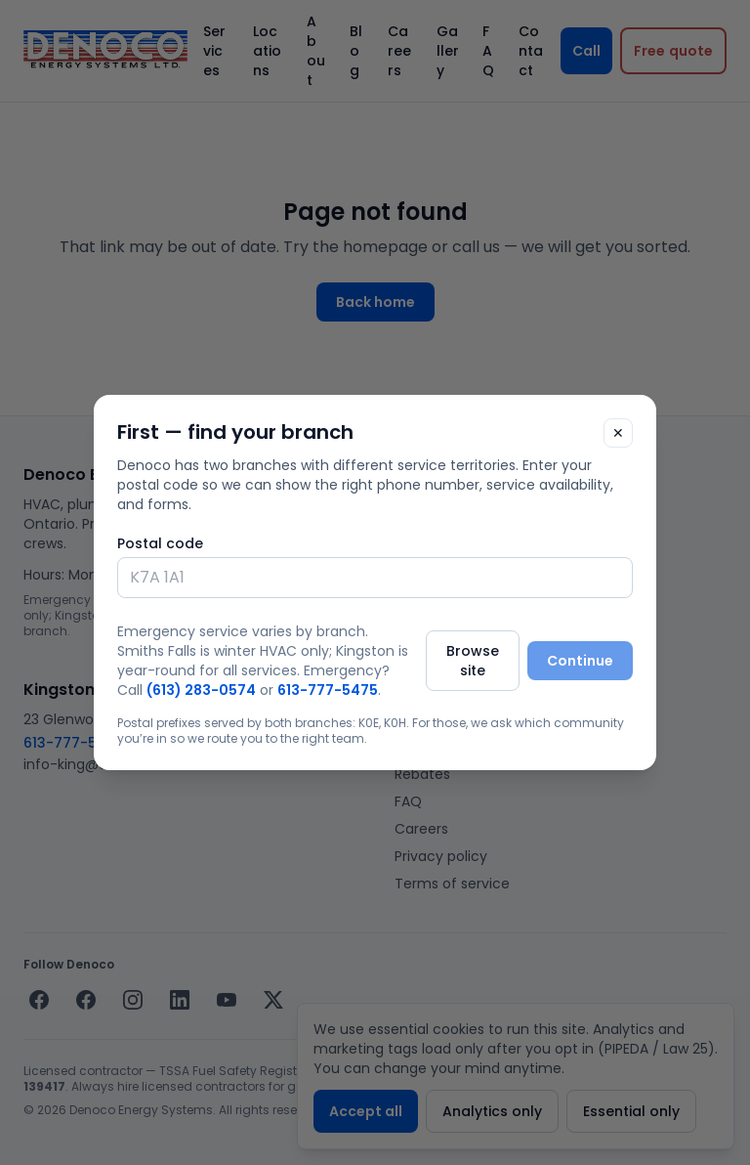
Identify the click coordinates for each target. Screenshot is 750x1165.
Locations (267, 51)
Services (214, 51)
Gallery (448, 51)
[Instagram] (132, 999)
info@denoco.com (458, 549)
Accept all (365, 1111)
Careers (399, 51)
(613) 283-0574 (450, 528)
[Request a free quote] (673, 50)
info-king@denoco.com (105, 764)
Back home (375, 302)
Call (586, 51)
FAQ (488, 51)
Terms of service (452, 883)
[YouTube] (226, 999)
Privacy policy (441, 856)
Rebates (422, 774)
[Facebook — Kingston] (86, 999)
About (316, 51)
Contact (531, 51)
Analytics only (492, 1111)
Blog (356, 51)
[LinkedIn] (179, 999)
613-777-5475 (73, 743)
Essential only (631, 1111)
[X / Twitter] (273, 999)
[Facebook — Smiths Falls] (39, 999)
